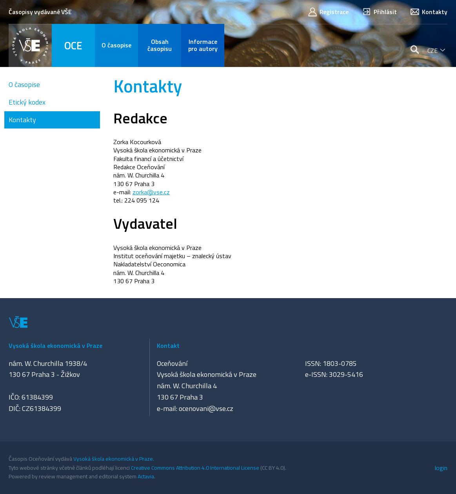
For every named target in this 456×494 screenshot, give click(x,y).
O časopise (24, 84)
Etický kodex (27, 102)
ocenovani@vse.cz (206, 408)
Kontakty (428, 12)
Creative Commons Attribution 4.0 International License (195, 467)
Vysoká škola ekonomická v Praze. (113, 458)
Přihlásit (379, 12)
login (441, 467)
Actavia (146, 476)
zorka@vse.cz (151, 192)
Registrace (328, 12)
